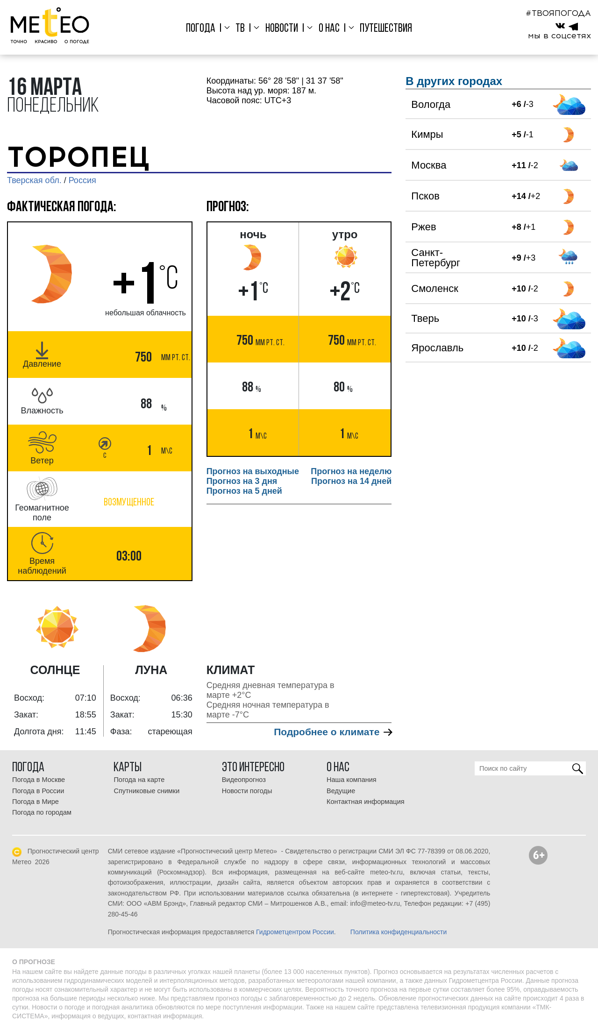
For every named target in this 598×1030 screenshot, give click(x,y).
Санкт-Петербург (435, 258)
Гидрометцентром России (295, 932)
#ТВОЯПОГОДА (558, 13)
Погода (200, 29)
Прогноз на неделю (351, 471)
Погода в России (38, 791)
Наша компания (352, 779)
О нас (329, 29)
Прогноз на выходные (252, 471)
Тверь (425, 318)
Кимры (427, 134)
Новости (281, 29)
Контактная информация (366, 801)
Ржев (423, 227)
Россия (82, 180)
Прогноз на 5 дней (244, 491)
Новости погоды (247, 791)
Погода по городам (41, 812)
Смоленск (434, 288)
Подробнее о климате (333, 731)
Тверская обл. (34, 180)
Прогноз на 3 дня (242, 481)
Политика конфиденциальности (398, 932)
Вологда (430, 104)
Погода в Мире (35, 801)
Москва (428, 165)
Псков (425, 196)
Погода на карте (139, 779)
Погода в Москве (38, 779)
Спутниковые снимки (146, 791)
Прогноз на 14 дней (351, 481)
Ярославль (437, 348)
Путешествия (386, 29)
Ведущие (341, 791)
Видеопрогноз (244, 779)
